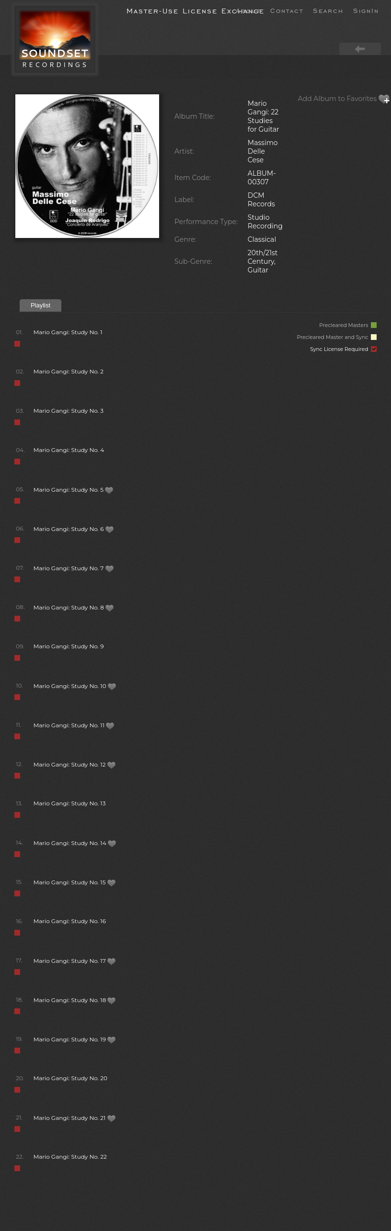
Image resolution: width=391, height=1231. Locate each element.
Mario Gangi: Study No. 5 (74, 489)
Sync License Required (343, 349)
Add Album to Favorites (344, 98)
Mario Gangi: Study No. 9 (69, 646)
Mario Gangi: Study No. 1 (68, 332)
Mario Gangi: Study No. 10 (75, 685)
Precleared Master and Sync (337, 337)
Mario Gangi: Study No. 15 (75, 882)
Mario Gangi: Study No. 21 (75, 1117)
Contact (286, 10)
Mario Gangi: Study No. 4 (69, 449)
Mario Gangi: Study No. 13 (70, 803)
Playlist (40, 305)
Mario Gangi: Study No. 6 (74, 528)
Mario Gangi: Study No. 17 (75, 960)
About (248, 10)
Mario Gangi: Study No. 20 (70, 1078)
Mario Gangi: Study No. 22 (70, 1156)
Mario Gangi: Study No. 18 (75, 1000)
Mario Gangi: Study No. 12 (75, 764)
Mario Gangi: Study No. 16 (70, 921)
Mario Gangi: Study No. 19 (75, 1039)
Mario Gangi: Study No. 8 (74, 607)
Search (328, 10)
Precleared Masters (348, 325)
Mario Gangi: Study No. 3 (69, 410)
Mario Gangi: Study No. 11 (74, 725)
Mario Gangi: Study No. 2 (69, 371)
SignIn (366, 10)
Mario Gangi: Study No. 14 (75, 843)
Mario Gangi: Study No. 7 (74, 568)
